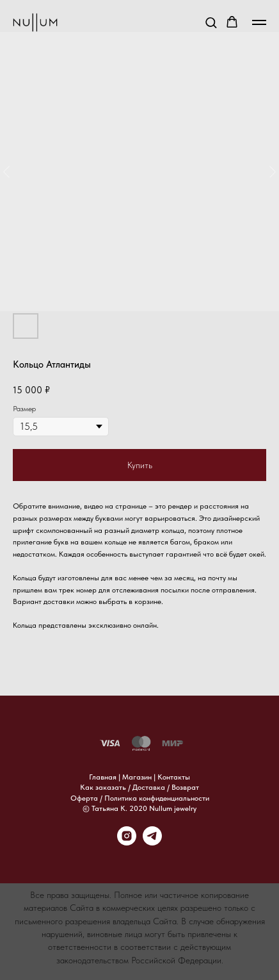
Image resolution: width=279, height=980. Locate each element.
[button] (211, 22)
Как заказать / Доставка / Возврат (139, 787)
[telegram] (152, 842)
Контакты (173, 776)
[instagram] (126, 842)
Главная (102, 776)
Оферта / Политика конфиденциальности (139, 798)
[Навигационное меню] (259, 22)
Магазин (137, 776)
